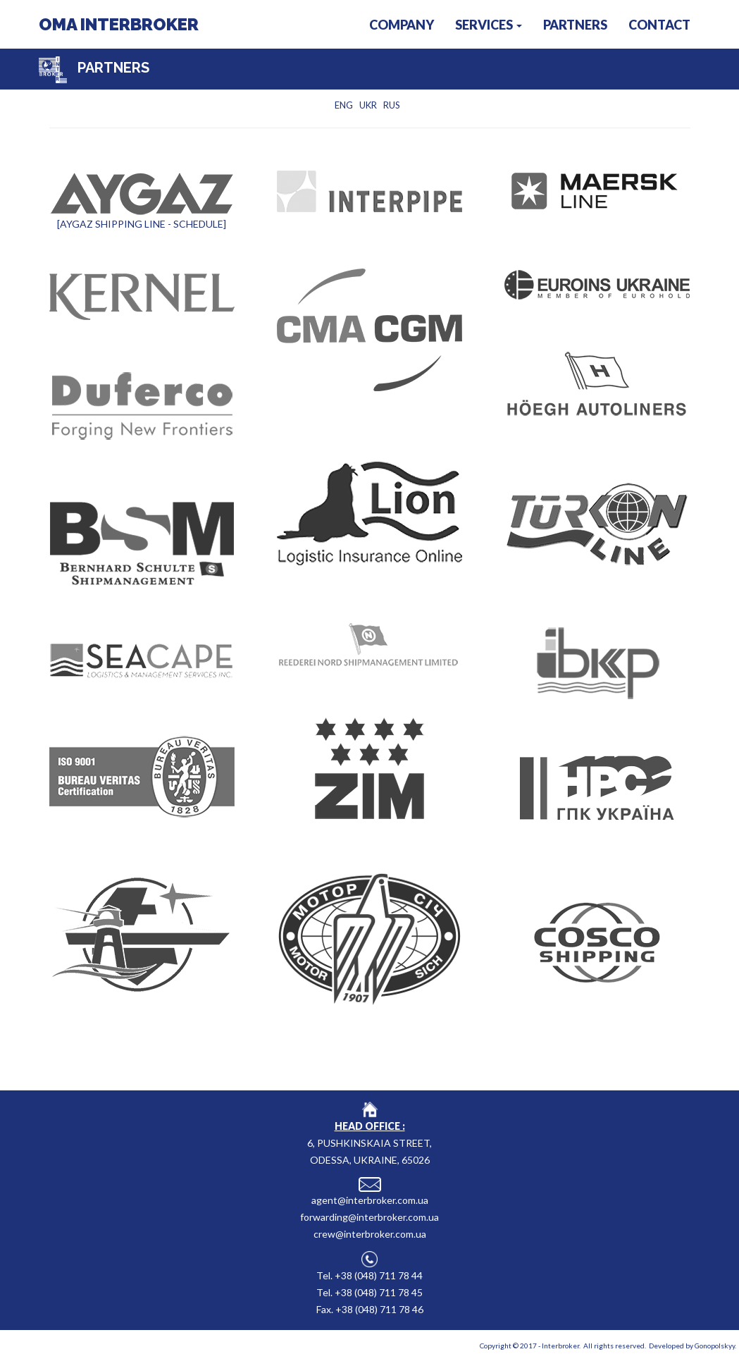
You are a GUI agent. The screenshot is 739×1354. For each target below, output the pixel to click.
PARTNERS (575, 24)
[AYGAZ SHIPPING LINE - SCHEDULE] (141, 224)
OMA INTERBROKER (119, 24)
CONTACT (659, 24)
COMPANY (401, 24)
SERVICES (488, 24)
